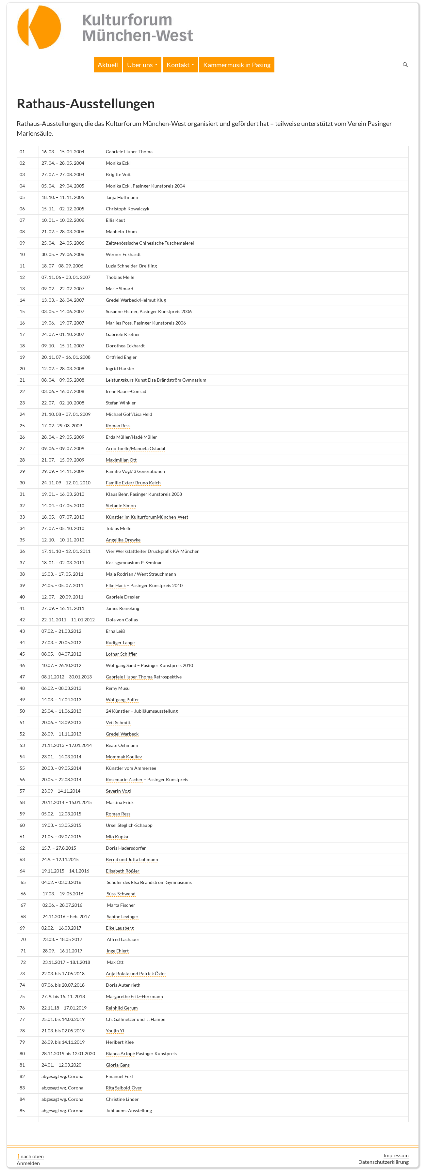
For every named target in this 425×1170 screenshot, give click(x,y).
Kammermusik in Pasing (236, 64)
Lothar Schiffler (121, 654)
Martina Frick (120, 802)
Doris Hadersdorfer (126, 848)
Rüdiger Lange (120, 642)
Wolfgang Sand (121, 665)
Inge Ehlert (117, 950)
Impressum (396, 1155)
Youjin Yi (115, 1030)
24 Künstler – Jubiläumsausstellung (142, 711)
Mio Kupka (117, 836)
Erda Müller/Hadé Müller (131, 437)
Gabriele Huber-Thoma (129, 676)
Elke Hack (116, 585)
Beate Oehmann (122, 745)
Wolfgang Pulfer (122, 699)
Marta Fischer (120, 905)
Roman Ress (118, 425)
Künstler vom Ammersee (131, 768)
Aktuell (108, 64)
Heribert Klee (120, 1042)
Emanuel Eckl (119, 1076)
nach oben (32, 1156)
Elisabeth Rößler (122, 871)
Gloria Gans (118, 1065)
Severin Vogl (118, 791)
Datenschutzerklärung (383, 1162)
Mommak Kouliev (124, 756)
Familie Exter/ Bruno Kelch (133, 482)
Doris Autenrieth (123, 985)
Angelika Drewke (123, 539)
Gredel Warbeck (122, 734)
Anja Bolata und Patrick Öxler (136, 973)
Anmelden (28, 1163)
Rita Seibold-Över (124, 1087)
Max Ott (114, 962)
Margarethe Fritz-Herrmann (134, 996)
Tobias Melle (118, 528)
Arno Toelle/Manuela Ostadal (135, 448)
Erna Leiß (115, 631)
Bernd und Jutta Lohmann (132, 859)
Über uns (140, 64)
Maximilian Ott (121, 460)
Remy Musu (118, 688)
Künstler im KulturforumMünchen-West (147, 517)
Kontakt (178, 64)
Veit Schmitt (118, 722)
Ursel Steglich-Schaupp (129, 825)
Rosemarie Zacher (124, 779)
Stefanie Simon (121, 505)
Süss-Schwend (121, 893)
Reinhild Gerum (122, 1007)
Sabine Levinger (123, 916)
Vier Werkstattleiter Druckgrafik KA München (153, 551)
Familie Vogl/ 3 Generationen (135, 471)
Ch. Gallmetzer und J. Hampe (135, 1019)
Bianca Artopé (120, 1053)
